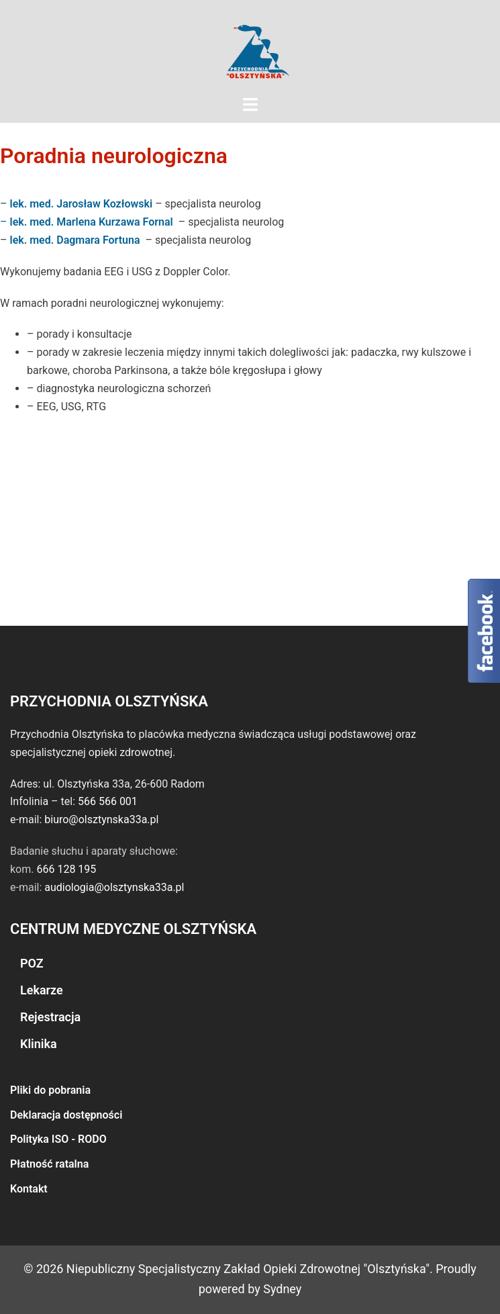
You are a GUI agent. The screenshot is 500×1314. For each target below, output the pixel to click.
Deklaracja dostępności (66, 1115)
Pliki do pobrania (50, 1090)
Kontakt (29, 1188)
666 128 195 (66, 869)
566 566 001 (108, 801)
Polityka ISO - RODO (58, 1139)
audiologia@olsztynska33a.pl (114, 887)
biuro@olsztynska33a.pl (101, 819)
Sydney (282, 1289)
